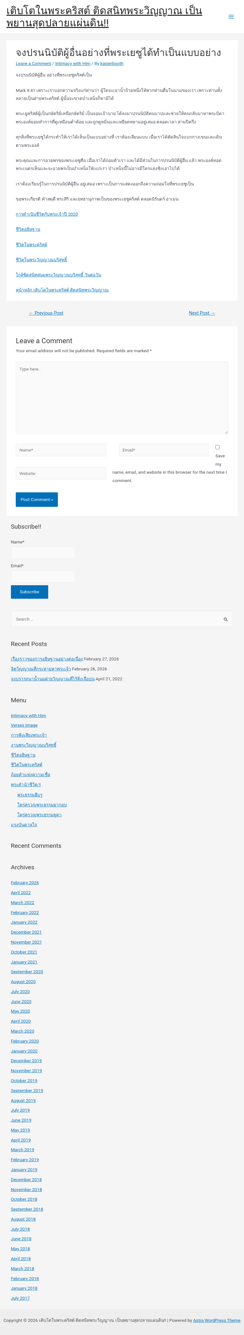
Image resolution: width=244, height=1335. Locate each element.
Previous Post (46, 313)
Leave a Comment (33, 63)
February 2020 (25, 1041)
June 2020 (21, 1001)
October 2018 (24, 1199)
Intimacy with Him (73, 63)
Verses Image (24, 725)
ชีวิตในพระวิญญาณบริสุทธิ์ (41, 259)
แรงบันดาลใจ (24, 824)
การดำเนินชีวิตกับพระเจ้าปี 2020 (47, 214)
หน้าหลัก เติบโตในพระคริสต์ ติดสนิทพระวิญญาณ (62, 289)
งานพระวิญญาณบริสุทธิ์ (33, 745)
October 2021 (24, 951)
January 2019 (24, 1169)
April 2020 (21, 1021)
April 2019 (21, 1139)
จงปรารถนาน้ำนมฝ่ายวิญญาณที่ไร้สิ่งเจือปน (53, 678)
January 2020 (24, 1050)
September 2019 (27, 1090)
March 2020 (22, 1031)
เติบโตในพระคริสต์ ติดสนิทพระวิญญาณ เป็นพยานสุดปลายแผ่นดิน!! (104, 16)
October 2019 (24, 1080)
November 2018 (26, 1189)
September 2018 (27, 1209)
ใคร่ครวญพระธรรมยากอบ (42, 804)
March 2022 (22, 902)
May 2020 (20, 1011)
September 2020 (27, 971)
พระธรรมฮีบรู (29, 794)
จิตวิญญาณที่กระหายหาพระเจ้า (41, 668)
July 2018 (20, 1229)
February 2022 (25, 912)
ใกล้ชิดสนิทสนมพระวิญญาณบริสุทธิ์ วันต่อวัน (58, 274)
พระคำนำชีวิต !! (26, 784)
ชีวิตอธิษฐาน (28, 229)
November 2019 (26, 1070)
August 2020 (23, 981)
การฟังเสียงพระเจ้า (29, 735)
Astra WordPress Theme (216, 1320)
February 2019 (25, 1159)
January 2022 (24, 922)
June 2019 (21, 1120)
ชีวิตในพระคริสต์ (31, 244)
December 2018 (26, 1179)
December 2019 (26, 1060)
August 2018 (23, 1219)
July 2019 (20, 1110)
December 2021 (26, 932)
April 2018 (21, 1258)
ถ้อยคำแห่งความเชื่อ (30, 774)
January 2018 (24, 1288)
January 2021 (24, 961)
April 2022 (21, 892)
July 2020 (20, 991)
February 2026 (25, 882)
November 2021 (26, 942)
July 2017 (20, 1298)
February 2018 (25, 1278)
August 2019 (23, 1100)
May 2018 (20, 1248)
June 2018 (21, 1238)
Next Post (202, 313)
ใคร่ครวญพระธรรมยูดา (39, 814)
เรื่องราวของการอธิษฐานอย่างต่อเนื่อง (47, 658)
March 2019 (22, 1149)
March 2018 (22, 1268)
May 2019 (20, 1130)
